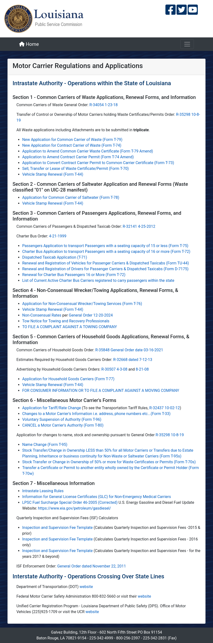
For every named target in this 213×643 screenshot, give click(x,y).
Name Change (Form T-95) (44, 444)
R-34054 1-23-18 (103, 105)
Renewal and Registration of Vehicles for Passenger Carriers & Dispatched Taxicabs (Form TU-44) (105, 263)
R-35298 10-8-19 (170, 435)
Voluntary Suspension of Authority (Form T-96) (61, 419)
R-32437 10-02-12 (164, 408)
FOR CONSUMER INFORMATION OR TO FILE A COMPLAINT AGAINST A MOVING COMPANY (100, 390)
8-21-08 (142, 369)
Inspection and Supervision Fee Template (57, 527)
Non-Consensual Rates (41, 315)
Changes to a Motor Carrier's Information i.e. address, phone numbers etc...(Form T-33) (96, 413)
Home (29, 44)
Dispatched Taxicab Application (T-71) (54, 257)
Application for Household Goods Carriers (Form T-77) (68, 379)
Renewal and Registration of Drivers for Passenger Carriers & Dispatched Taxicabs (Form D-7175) (105, 269)
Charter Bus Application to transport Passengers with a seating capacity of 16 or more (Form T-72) (106, 251)
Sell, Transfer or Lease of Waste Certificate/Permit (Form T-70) (75, 168)
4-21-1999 (57, 236)
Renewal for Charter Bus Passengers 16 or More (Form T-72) (73, 274)
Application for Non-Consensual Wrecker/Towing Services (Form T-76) (82, 303)
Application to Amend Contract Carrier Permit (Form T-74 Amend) (78, 157)
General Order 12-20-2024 (91, 315)
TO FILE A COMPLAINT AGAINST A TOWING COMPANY (69, 327)
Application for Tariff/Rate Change (52, 408)
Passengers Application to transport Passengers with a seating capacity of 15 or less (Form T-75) (105, 245)
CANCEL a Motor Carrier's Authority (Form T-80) (63, 425)
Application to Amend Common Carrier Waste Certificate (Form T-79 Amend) (87, 151)
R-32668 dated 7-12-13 (132, 359)
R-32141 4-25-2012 (139, 226)
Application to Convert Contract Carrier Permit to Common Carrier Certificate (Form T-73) (98, 162)
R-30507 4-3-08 (114, 369)
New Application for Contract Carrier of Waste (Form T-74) (71, 145)
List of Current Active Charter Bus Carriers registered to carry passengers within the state (98, 280)
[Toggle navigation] (187, 44)
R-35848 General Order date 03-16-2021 (129, 350)
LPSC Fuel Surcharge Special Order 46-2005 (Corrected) (70, 502)
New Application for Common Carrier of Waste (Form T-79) (72, 139)
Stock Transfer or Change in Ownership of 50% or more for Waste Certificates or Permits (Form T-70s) (109, 462)
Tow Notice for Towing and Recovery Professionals (65, 321)
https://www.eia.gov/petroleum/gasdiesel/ (74, 508)
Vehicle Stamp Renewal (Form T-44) (52, 174)
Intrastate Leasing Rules (43, 491)
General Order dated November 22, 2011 (91, 566)
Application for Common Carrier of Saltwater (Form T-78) (70, 197)
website (86, 586)
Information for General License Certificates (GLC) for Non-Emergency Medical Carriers (96, 496)
